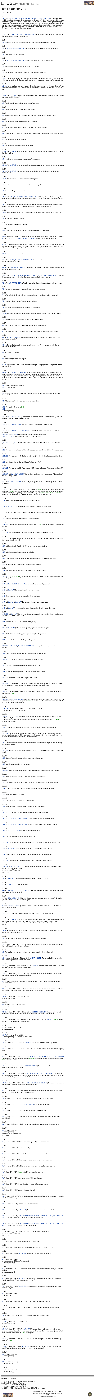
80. (3, 325)
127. (3, 500)
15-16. (4, 1321)
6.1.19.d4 (23, 1210)
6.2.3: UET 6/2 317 (47, 1073)
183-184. (5, 750)
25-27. (4, 989)
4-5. (3, 890)
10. (3, 1196)
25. (3, 1354)
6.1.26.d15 (42, 1012)
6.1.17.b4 (13, 171)
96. (3, 385)
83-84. (4, 345)
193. (3, 800)
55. (3, 224)
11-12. (4, 34)
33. (3, 139)
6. (3, 1172)
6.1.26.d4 (13, 151)
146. (3, 596)
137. (3, 546)
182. (3, 742)
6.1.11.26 (22, 1286)
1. (3, 1142)
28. (3, 109)
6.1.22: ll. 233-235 (14, 830)
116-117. (5, 474)
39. (3, 1049)
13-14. (4, 42)
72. (3, 283)
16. (3, 54)
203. (3, 854)
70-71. (4, 275)
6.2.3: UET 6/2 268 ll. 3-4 (18, 275)
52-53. (4, 212)
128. (3, 506)
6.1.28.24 (30, 1056)
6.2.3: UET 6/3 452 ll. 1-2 (48, 275)
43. (3, 1066)
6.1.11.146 (10, 260)
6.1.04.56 (14, 866)
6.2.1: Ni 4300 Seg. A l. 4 (15, 60)
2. (3, 1148)
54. (3, 218)
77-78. (4, 313)
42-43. (4, 179)
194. (3, 806)
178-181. (5, 733)
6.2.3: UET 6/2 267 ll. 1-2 (23, 260)
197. (3, 824)
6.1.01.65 (11, 818)
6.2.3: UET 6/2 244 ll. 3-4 (44, 1223)
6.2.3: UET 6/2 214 (14, 482)
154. (3, 640)
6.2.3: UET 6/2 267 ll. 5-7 (18, 372)
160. (3, 665)
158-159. (5, 659)
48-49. (4, 1083)
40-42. (4, 1056)
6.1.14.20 (30, 1073)
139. (3, 558)
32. (3, 133)
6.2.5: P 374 (25, 430)
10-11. (4, 913)
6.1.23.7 (14, 442)
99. (3, 401)
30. (3, 121)
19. (3, 72)
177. (3, 727)
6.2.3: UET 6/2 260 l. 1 (31, 197)
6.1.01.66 (11, 824)
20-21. (4, 78)
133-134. (5, 532)
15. (3, 48)
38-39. (4, 165)
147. (3, 602)
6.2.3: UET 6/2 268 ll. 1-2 (18, 267)
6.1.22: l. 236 (18, 197)
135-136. (5, 538)
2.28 (8, 238)
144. (3, 584)
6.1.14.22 (30, 1083)
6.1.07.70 (13, 95)
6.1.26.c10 (13, 34)
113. (3, 462)
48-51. (4, 204)
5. (3, 1166)
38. (3, 1043)
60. (3, 238)
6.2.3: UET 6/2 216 (17, 474)
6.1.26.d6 (18, 602)
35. (3, 1027)
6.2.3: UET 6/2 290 (33, 275)
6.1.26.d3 (26, 890)
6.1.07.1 (11, 18)
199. (3, 836)
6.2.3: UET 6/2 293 (14, 898)
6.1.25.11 (37, 1073)
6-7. (3, 898)
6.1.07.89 (11, 506)
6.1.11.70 (50, 1019)
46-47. (4, 197)
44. (3, 185)
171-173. (5, 708)
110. (3, 450)
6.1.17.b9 (37, 1083)
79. (3, 319)
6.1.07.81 (14, 646)
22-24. (4, 1346)
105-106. (5, 434)
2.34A (11, 197)
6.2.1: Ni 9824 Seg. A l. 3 (16, 584)
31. (3, 127)
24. (3, 981)
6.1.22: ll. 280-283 (17, 699)
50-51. (4, 1090)
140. (3, 564)
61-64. (4, 244)
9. (3, 1190)
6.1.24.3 (17, 906)
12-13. (4, 919)
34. (3, 145)
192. (3, 794)
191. (3, 788)
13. (3, 1216)
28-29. (4, 996)
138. (3, 552)
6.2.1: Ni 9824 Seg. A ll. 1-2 (24, 18)
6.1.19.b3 (13, 919)
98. (3, 393)
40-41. (4, 171)
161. (3, 672)
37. (3, 159)
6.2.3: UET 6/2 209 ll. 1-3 (42, 1056)
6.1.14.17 (35, 966)
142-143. (5, 576)
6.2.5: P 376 (26, 1329)
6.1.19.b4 (11, 906)
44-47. (4, 1073)
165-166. (5, 691)
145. (3, 590)
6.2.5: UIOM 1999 (21, 824)
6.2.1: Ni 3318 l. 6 (14, 430)
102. (3, 417)
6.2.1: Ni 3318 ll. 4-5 (14, 424)
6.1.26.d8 (11, 590)
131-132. (5, 524)
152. (3, 628)
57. (3, 1130)
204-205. (5, 860)
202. (3, 848)
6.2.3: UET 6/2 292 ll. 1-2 (25, 34)
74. (3, 295)
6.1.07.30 (22, 1253)
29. (3, 115)
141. (3, 570)
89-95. (4, 372)
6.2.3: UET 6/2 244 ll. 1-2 (44, 1216)
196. (3, 818)
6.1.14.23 (28, 1066)
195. (3, 812)
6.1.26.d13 (11, 878)
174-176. (5, 716)
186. (3, 764)
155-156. (5, 646)
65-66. (4, 254)
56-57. (4, 230)
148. (3, 608)
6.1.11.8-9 (14, 716)
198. (3, 830)
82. (3, 337)
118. (3, 482)
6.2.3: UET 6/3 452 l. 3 (14, 283)
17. (3, 60)
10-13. (4, 1307)
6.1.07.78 (25, 1346)
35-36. (4, 151)
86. (3, 359)
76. (3, 307)
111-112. (5, 456)
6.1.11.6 (10, 890)
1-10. (4, 18)
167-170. (5, 699)
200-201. (5, 842)
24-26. (4, 95)
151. (3, 622)
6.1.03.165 (24, 1104)
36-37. (4, 1035)
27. (3, 103)
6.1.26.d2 (9, 884)
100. (3, 407)
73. (3, 289)
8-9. (3, 906)
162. (3, 678)
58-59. (4, 236)
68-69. (4, 267)
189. (3, 776)
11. (3, 1204)
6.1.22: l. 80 (18, 890)
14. (3, 1223)
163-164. (5, 684)
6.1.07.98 (11, 848)
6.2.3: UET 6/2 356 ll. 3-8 (42, 18)
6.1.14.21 (28, 1043)
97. (3, 387)
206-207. (5, 866)
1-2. (3, 878)
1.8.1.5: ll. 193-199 (57, 1056)
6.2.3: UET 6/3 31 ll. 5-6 (26, 646)
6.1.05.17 (11, 602)
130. (3, 518)
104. (3, 430)
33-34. (4, 1019)
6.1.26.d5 (11, 608)
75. (3, 301)
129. (3, 512)
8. (3, 1184)
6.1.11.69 (35, 1012)
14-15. (4, 930)
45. (3, 191)
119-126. (5, 489)
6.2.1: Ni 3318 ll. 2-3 (14, 417)
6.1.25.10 (44, 1083)
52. (3, 1098)
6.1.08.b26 (14, 434)
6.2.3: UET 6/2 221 (21, 818)
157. (3, 653)
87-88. (4, 365)
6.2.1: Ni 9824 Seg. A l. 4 (15, 48)
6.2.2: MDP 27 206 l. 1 (27, 1216)
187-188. (5, 770)
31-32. (4, 1012)
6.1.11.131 (21, 866)
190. (3, 782)
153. (3, 634)
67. (3, 260)
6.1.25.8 (34, 1066)
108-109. (5, 442)
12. (3, 1210)
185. (3, 758)
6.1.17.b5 (13, 165)
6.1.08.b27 (11, 436)
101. (3, 409)
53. (3, 1104)
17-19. (4, 1329)
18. (3, 66)
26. (3, 1362)
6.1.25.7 (38, 958)
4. (3, 1160)
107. (3, 436)
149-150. (5, 614)
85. (3, 353)
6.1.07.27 (22, 1278)
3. (3, 884)
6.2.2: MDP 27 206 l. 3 (27, 1223)
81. (3, 331)
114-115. (5, 468)
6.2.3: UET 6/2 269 (13, 337)
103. (3, 424)
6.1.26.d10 (11, 628)
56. (3, 1124)
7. (3, 1178)
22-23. (4, 86)
